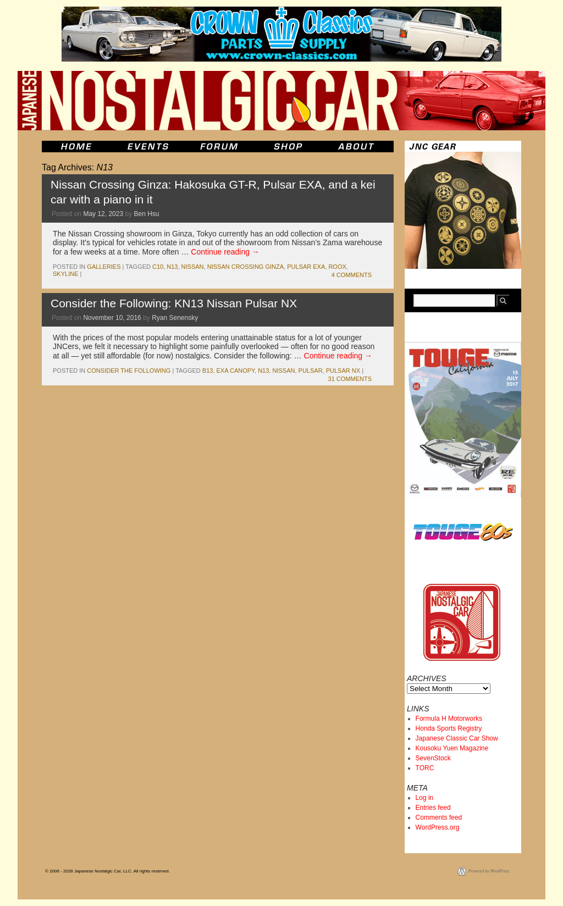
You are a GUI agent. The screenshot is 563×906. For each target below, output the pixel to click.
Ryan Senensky (175, 318)
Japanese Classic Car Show (457, 738)
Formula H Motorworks (449, 718)
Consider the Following (128, 370)
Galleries (103, 266)
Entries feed (433, 807)
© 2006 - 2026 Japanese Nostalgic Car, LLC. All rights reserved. (107, 871)
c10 (157, 266)
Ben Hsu (146, 214)
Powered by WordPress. (489, 871)
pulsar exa (306, 266)
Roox (337, 266)
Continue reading (225, 251)
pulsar (311, 370)
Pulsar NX (343, 370)
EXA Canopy (236, 370)
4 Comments (352, 275)
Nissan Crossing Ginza (245, 266)
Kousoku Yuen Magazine (452, 748)
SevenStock (433, 758)
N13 (172, 266)
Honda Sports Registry (449, 728)
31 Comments (350, 378)
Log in (425, 798)
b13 (207, 370)
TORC (425, 768)
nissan (192, 266)
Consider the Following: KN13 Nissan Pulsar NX (174, 303)
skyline (65, 273)
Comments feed (439, 817)
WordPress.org (438, 827)
